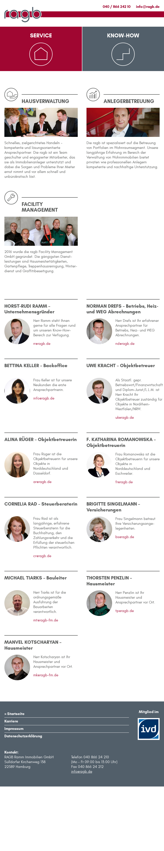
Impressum (13, 793)
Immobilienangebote (41, 103)
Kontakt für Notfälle (42, 124)
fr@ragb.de (124, 547)
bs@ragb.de (124, 602)
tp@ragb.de (124, 675)
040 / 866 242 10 (116, 6)
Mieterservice (35, 92)
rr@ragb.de (41, 408)
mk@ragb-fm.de (45, 740)
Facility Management (120, 92)
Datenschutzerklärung (23, 801)
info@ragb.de (43, 463)
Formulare (32, 113)
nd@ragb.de (124, 408)
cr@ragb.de (42, 621)
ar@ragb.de (42, 546)
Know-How (123, 35)
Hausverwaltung (116, 113)
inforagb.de (148, 6)
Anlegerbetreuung (117, 103)
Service (41, 35)
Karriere (11, 786)
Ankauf (107, 124)
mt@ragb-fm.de (45, 685)
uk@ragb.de (124, 482)
